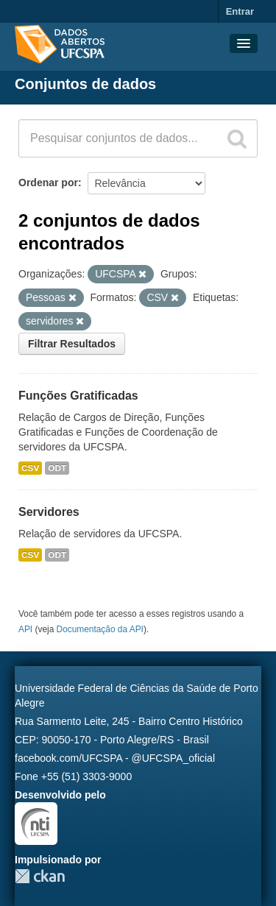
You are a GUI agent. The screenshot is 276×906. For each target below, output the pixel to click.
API (25, 629)
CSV (30, 468)
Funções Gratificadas (78, 395)
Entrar (240, 11)
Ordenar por (48, 182)
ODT (57, 468)
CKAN (40, 876)
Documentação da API (100, 629)
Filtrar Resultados (72, 344)
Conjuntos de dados (85, 84)
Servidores (48, 512)
